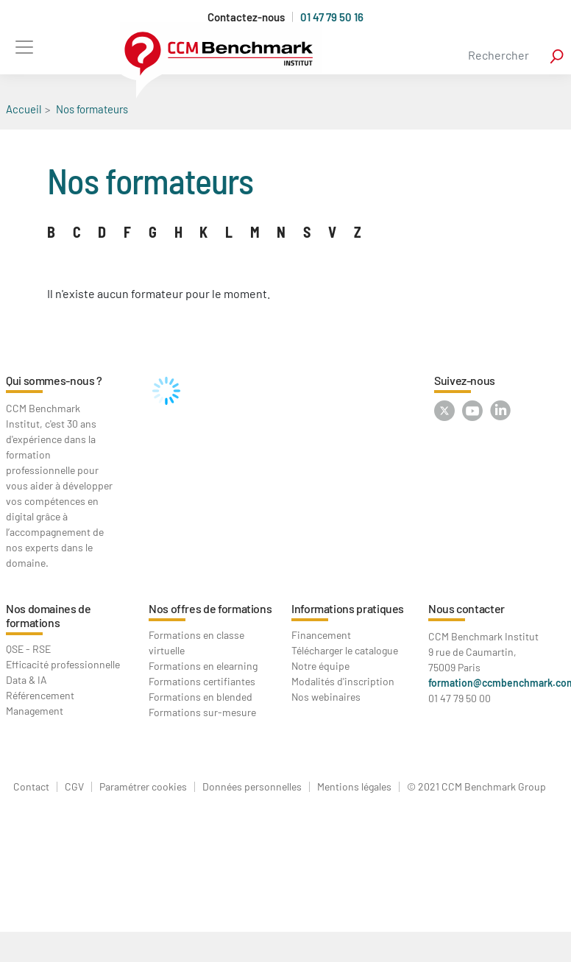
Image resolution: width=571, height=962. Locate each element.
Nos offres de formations (210, 608)
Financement (321, 635)
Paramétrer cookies (143, 787)
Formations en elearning (203, 665)
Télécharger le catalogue (344, 650)
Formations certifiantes (202, 681)
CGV (74, 787)
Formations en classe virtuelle (196, 643)
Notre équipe (320, 665)
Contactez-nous (246, 17)
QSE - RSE (28, 649)
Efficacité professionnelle (63, 664)
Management (34, 710)
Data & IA (26, 679)
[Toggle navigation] (23, 47)
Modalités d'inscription (342, 681)
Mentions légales (354, 787)
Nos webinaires (326, 696)
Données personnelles (252, 787)
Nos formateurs (92, 109)
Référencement (40, 695)
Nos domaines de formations (48, 615)
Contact (31, 787)
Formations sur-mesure (202, 712)
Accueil (23, 109)
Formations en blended (200, 696)
